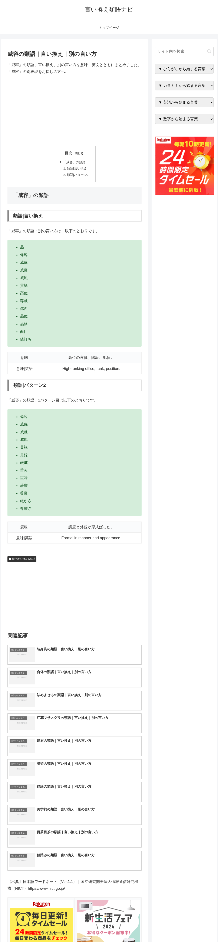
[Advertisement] (74, 110)
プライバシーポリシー (199, 928)
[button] (209, 51)
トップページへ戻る (166, 928)
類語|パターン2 (78, 176)
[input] (184, 51)
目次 (68, 153)
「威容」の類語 (74, 163)
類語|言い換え (77, 170)
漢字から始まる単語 (22, 561)
